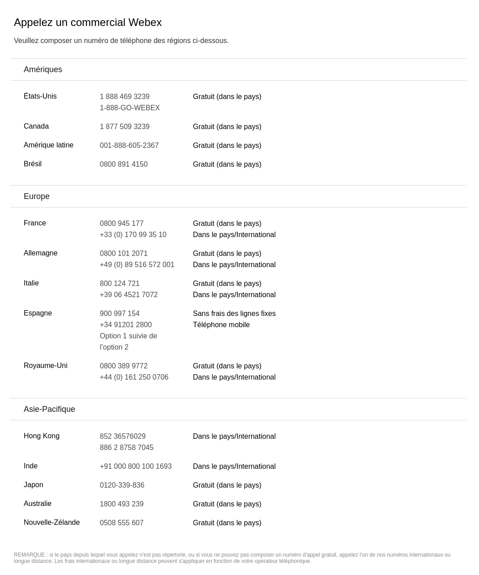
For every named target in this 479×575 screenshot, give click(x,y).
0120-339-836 (122, 485)
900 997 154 (120, 313)
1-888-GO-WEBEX (130, 108)
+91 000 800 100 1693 (136, 466)
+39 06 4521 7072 (129, 294)
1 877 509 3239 (125, 126)
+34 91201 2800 (126, 325)
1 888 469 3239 (125, 96)
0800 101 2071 (124, 253)
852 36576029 (122, 436)
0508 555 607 (122, 523)
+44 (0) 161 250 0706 (134, 377)
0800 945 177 (122, 223)
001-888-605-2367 (129, 145)
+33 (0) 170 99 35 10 (133, 234)
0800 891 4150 (124, 164)
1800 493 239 (122, 504)
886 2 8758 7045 (127, 447)
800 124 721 (120, 283)
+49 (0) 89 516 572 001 (137, 264)
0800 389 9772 (124, 366)
